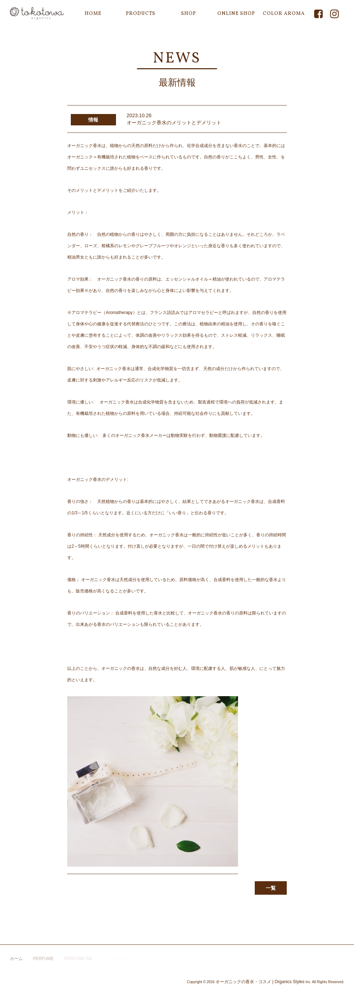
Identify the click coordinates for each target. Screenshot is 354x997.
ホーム (16, 958)
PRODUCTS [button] (140, 13)
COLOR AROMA (284, 13)
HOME (93, 13)
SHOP (188, 13)
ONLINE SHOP (236, 13)
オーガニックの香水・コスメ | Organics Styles (260, 981)
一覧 (271, 888)
